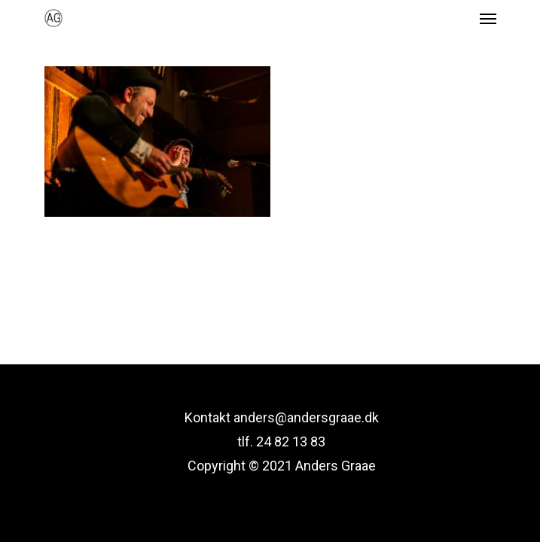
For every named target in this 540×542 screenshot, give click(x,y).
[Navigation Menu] (488, 18)
